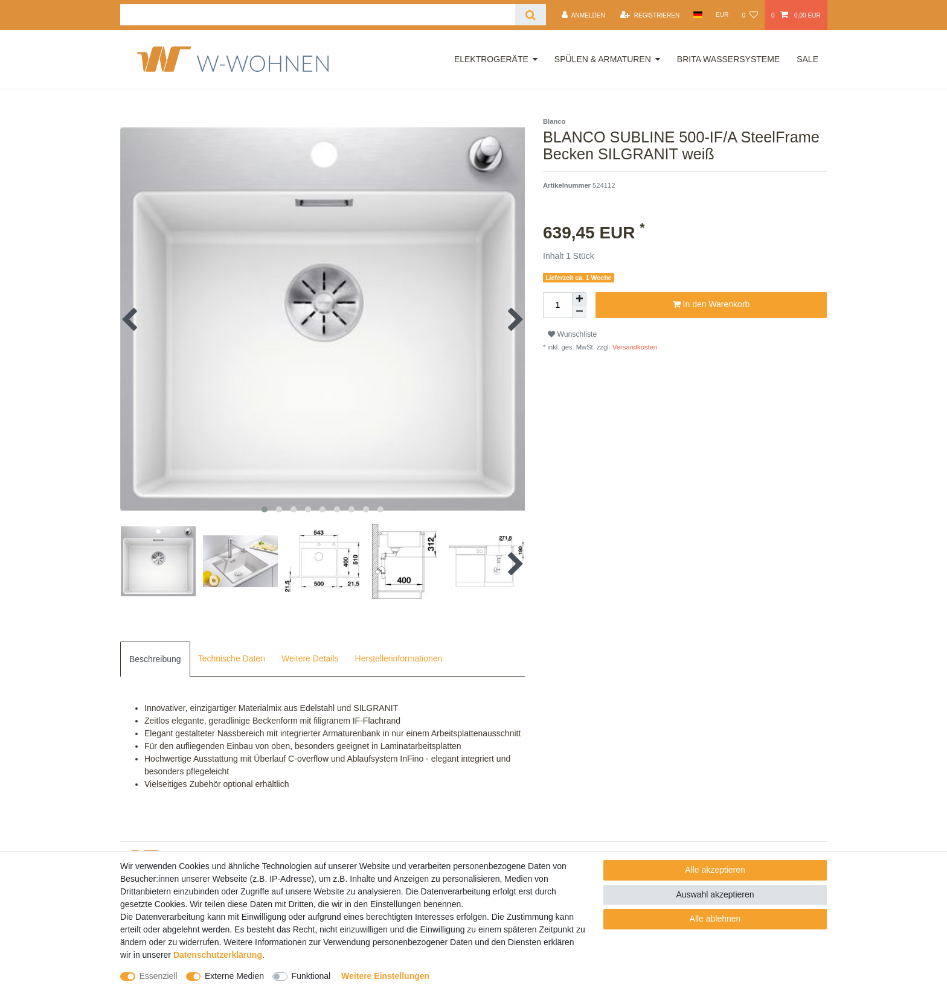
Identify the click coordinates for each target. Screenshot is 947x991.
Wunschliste (572, 334)
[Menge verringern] (579, 311)
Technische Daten (231, 658)
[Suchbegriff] (317, 14)
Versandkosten (634, 347)
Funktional (311, 976)
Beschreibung (155, 659)
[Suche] (530, 14)
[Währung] (722, 15)
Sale (807, 59)
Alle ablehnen (715, 918)
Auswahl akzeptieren (715, 894)
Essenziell (159, 976)
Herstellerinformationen (399, 658)
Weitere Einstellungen (385, 976)
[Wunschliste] (749, 15)
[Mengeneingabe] (557, 305)
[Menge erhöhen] (579, 298)
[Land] (697, 15)
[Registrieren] (650, 15)
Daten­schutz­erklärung (217, 955)
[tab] (155, 659)
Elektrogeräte (491, 59)
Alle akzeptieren (715, 870)
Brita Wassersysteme (728, 59)
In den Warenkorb (711, 304)
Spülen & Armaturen (602, 59)
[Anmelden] (583, 15)
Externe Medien (234, 976)
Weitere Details (310, 658)
